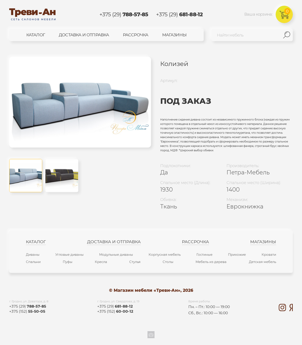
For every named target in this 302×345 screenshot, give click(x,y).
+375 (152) (27, 311)
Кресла (101, 261)
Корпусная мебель (165, 254)
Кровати (269, 254)
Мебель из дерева (211, 261)
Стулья (134, 261)
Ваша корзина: (268, 14)
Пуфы (67, 261)
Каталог (35, 34)
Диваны (33, 254)
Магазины (174, 34)
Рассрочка (135, 34)
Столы (168, 261)
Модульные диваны (116, 254)
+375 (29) (123, 14)
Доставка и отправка (84, 34)
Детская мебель (262, 261)
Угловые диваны (69, 254)
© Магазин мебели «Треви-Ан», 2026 (151, 290)
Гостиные (204, 254)
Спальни (33, 261)
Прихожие (237, 254)
